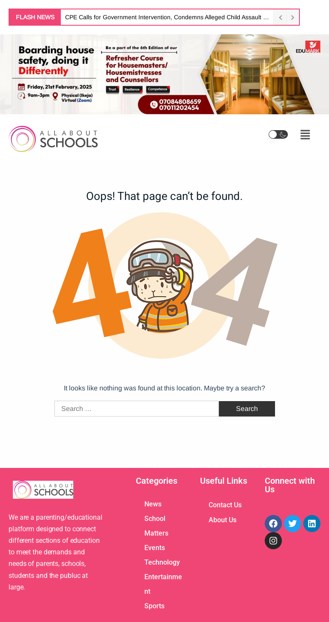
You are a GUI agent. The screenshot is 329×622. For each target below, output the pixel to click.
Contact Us (225, 505)
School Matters (156, 526)
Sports (154, 606)
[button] (278, 134)
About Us (222, 520)
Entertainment (163, 584)
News (153, 504)
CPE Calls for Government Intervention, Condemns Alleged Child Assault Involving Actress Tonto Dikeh (167, 17)
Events (154, 548)
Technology (162, 562)
